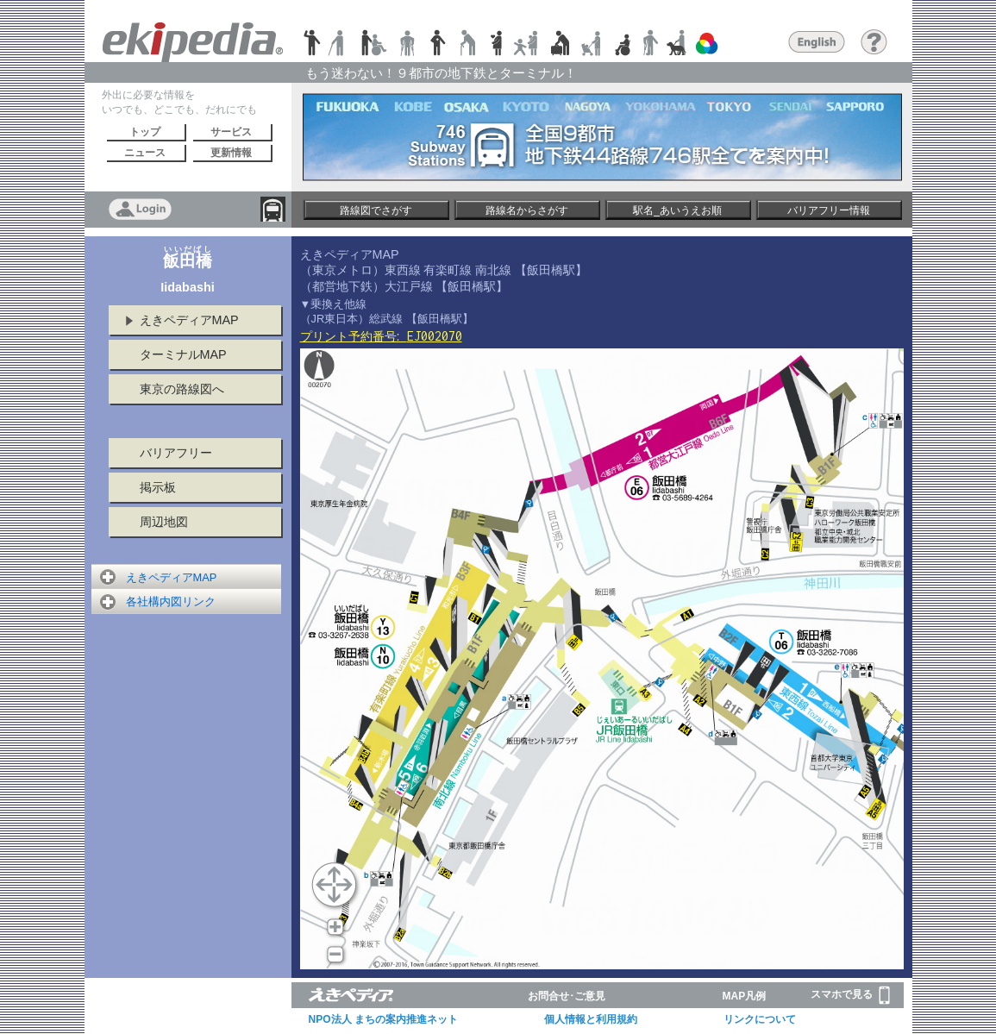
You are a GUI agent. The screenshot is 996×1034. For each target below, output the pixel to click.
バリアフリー (176, 453)
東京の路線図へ (182, 389)
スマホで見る (850, 995)
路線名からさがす (526, 210)
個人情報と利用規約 (590, 1019)
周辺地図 (164, 522)
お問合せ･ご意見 (566, 996)
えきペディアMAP (189, 320)
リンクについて (760, 1019)
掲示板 (158, 487)
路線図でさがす (376, 210)
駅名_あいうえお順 (677, 210)
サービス (231, 132)
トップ (144, 132)
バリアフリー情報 (828, 210)
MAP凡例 (745, 996)
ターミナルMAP (183, 354)
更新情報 (231, 153)
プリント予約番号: (381, 336)
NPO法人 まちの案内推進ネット (383, 1019)
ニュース (145, 153)
